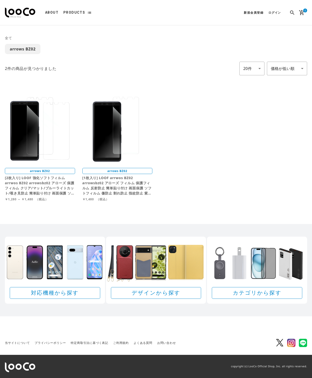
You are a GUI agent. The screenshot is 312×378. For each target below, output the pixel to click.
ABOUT (51, 12)
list (89, 12)
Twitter (279, 343)
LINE (303, 343)
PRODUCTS (74, 12)
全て (8, 38)
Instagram (291, 343)
